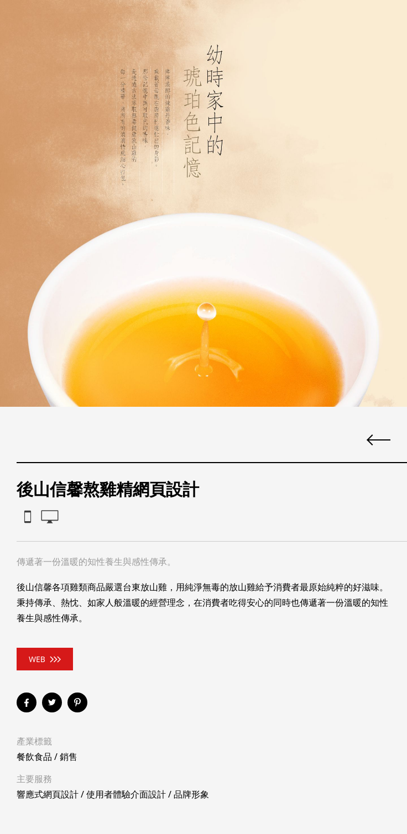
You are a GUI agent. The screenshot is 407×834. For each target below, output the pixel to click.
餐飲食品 (34, 757)
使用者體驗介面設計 (126, 794)
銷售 (68, 757)
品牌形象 (191, 794)
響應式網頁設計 (48, 794)
